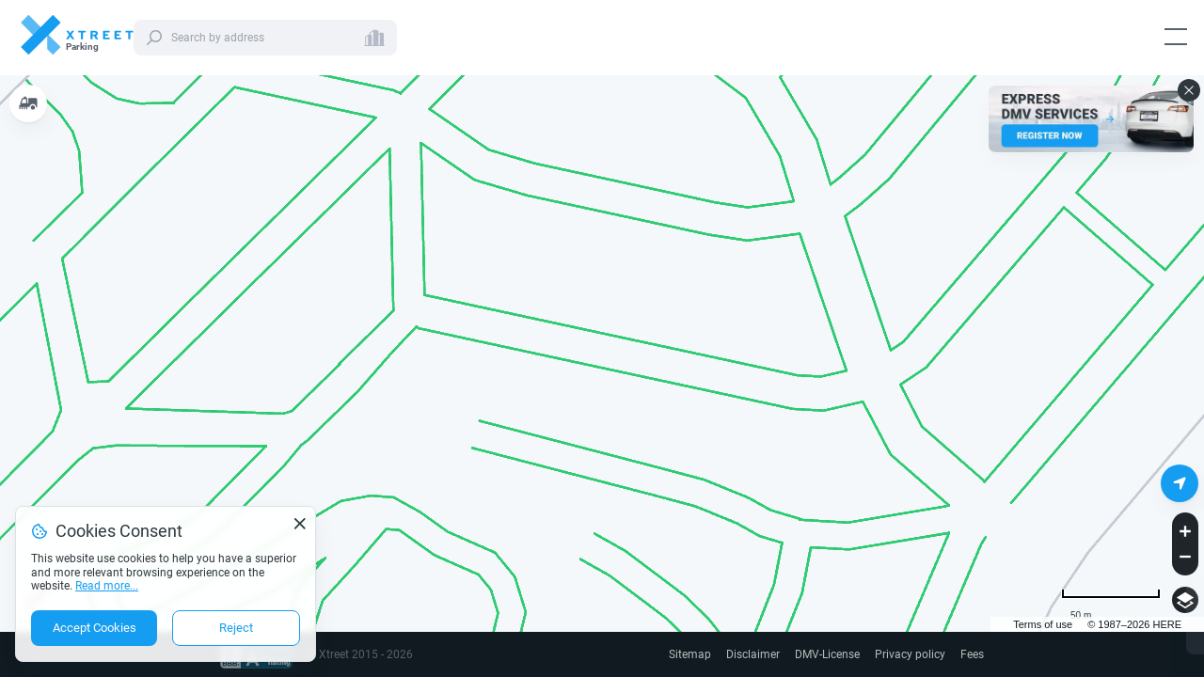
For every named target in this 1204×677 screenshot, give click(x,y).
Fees (972, 654)
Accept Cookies (94, 628)
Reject (236, 628)
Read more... (106, 585)
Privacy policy (910, 654)
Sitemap (690, 654)
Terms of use (1042, 624)
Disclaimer (753, 654)
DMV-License (827, 654)
